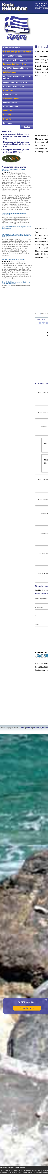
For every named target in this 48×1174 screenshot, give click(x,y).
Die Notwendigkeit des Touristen (17, 52)
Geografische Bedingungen (15, 60)
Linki (23, 728)
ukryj (45, 999)
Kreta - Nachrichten (11, 48)
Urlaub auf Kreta (10, 94)
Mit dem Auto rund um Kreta (15, 82)
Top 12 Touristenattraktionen (15, 68)
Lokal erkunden (9, 72)
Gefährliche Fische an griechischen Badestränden (14, 214)
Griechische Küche (11, 99)
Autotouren (8, 90)
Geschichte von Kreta (12, 56)
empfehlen (7, 111)
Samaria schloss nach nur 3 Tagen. (13, 259)
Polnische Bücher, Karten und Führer (17, 77)
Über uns (7, 115)
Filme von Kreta (10, 103)
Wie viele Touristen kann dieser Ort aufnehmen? (13, 170)
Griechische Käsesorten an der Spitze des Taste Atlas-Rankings (16, 282)
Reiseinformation (10, 107)
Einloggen (7, 123)
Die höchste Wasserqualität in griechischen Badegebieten (16, 227)
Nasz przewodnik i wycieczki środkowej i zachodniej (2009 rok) (16, 144)
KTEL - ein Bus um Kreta (13, 86)
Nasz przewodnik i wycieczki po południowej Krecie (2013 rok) (16, 136)
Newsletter (7, 119)
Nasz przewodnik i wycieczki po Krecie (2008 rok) (16, 151)
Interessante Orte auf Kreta (14, 64)
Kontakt (29, 728)
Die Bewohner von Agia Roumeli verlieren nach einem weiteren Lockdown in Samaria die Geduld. (16, 235)
